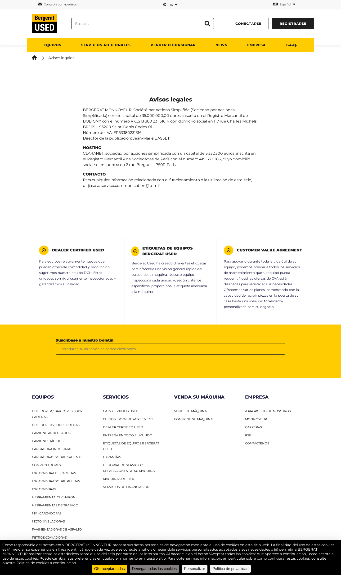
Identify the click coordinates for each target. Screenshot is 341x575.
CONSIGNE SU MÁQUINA (193, 419)
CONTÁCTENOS (257, 443)
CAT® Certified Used (121, 411)
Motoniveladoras (48, 521)
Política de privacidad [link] (230, 569)
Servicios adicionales (106, 45)
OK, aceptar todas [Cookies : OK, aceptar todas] (109, 569)
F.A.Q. (291, 45)
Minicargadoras (47, 513)
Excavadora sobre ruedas (56, 481)
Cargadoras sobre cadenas (57, 457)
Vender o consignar (173, 45)
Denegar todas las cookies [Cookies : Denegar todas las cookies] (154, 569)
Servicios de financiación (126, 487)
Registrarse (293, 24)
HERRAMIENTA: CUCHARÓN (54, 497)
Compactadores (46, 465)
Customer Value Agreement (128, 419)
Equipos (52, 45)
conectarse (248, 24)
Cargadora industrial (52, 449)
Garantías (112, 457)
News (221, 45)
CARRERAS (253, 427)
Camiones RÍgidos (47, 441)
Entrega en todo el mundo (127, 435)
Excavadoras (44, 489)
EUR (170, 4)
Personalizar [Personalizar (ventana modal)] (194, 569)
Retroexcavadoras (49, 537)
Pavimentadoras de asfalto (57, 529)
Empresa (256, 45)
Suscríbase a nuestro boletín (84, 340)
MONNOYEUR (256, 419)
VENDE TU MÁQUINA (190, 411)
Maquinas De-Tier (118, 479)
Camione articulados (51, 433)
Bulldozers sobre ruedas (56, 425)
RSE (248, 435)
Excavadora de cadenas (54, 473)
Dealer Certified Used (123, 427)
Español (284, 4)
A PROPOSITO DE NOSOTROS (268, 411)
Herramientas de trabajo (55, 505)
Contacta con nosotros (57, 4)
